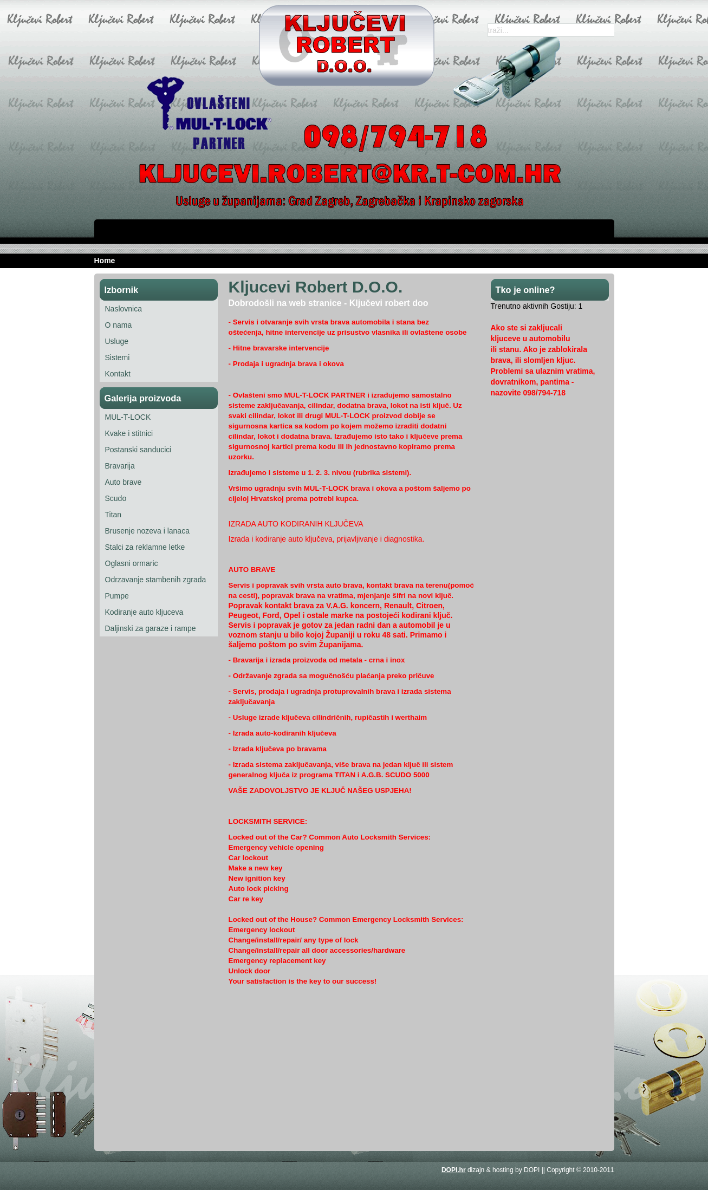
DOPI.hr (453, 1170)
